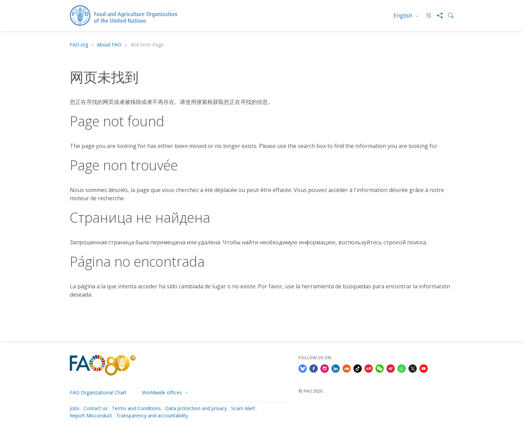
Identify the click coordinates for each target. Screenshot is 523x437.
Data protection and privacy (196, 408)
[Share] (437, 15)
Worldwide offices (162, 392)
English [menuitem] (403, 15)
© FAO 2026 (310, 391)
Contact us (96, 408)
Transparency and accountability (152, 415)
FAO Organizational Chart (98, 392)
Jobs (74, 408)
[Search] (448, 15)
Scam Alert (243, 408)
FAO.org (79, 45)
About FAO (109, 45)
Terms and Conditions (136, 408)
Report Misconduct (91, 415)
